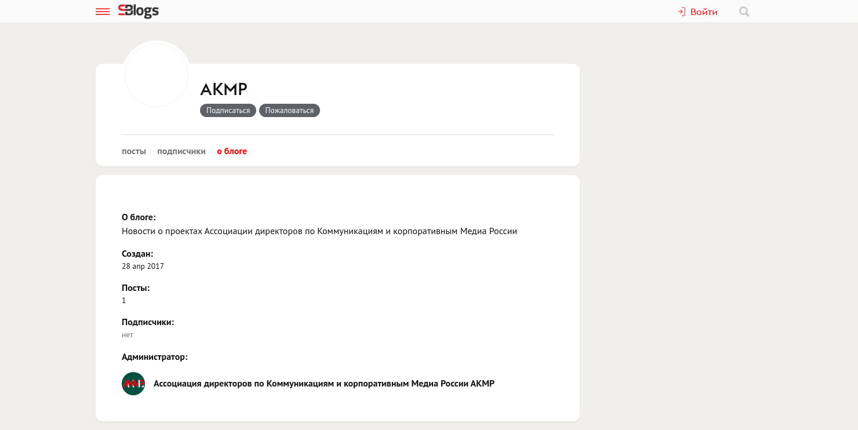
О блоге (232, 150)
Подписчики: (148, 321)
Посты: (136, 287)
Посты (134, 150)
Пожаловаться (290, 110)
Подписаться (228, 110)
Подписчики (181, 150)
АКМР (224, 90)
